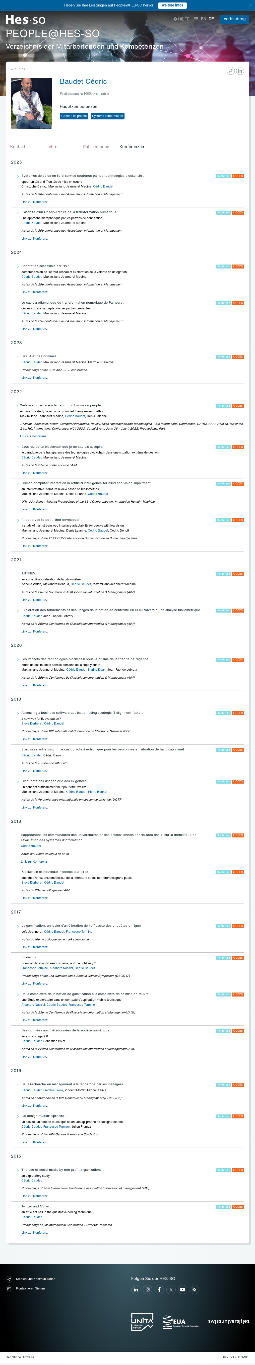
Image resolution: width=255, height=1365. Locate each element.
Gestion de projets (74, 116)
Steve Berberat (31, 725)
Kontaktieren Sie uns (25, 1290)
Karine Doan (97, 671)
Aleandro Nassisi (61, 969)
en (203, 19)
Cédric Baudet (103, 187)
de (211, 19)
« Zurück (18, 69)
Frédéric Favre (53, 1092)
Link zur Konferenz (34, 203)
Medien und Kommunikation (30, 1280)
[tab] (26, 148)
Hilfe (182, 19)
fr (195, 19)
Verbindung (235, 19)
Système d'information (107, 116)
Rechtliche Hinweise (20, 1358)
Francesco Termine (79, 933)
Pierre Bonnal (97, 793)
